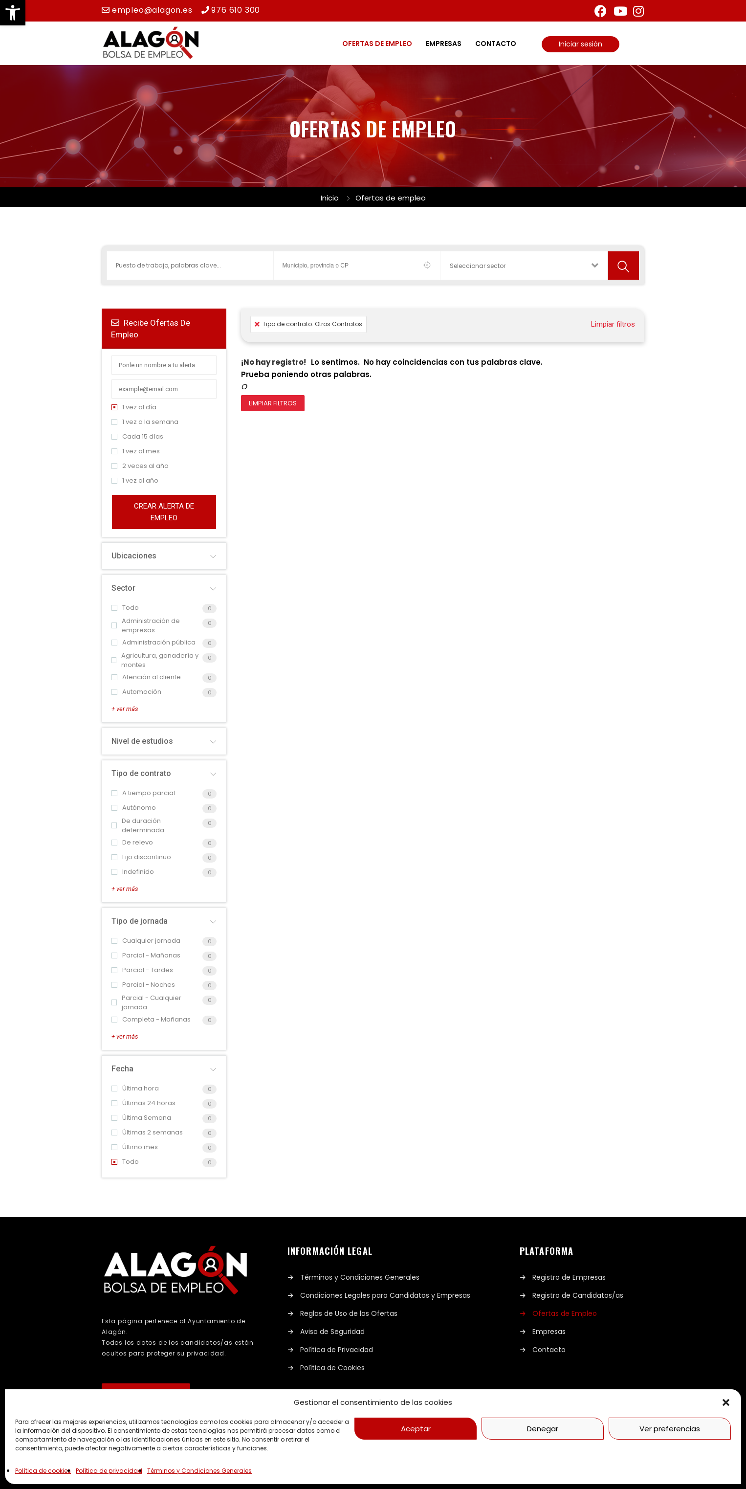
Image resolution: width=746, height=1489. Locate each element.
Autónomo (133, 807)
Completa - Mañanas (151, 1019)
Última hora (135, 1088)
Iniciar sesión (580, 44)
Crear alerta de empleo (164, 512)
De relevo (132, 842)
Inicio (330, 198)
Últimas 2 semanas (147, 1132)
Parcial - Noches (143, 984)
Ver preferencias (669, 1428)
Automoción (136, 691)
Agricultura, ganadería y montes (154, 660)
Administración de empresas (145, 625)
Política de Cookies (332, 1368)
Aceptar (416, 1428)
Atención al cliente (146, 677)
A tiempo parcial (143, 793)
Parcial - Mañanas (145, 955)
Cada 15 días (137, 436)
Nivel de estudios (142, 741)
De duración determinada (137, 825)
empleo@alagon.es (152, 10)
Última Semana (141, 1117)
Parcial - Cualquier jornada (146, 1002)
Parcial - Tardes (142, 970)
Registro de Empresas (569, 1277)
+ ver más (124, 708)
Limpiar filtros (613, 324)
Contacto (495, 43)
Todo (125, 607)
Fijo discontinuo (141, 857)
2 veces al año (140, 465)
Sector (123, 588)
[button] (12, 12)
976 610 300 (235, 10)
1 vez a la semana (144, 421)
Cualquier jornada (145, 940)
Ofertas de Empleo (564, 1313)
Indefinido (132, 871)
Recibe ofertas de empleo (150, 328)
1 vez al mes (135, 451)
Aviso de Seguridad (332, 1331)
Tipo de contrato (141, 773)
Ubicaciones (133, 555)
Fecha (122, 1068)
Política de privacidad (109, 1471)
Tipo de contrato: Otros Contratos (308, 324)
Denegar (542, 1428)
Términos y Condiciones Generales (199, 1471)
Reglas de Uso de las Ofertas (348, 1313)
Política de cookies (43, 1471)
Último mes (134, 1147)
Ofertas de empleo (377, 43)
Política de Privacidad (336, 1350)
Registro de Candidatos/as (577, 1295)
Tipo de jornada (139, 921)
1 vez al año (134, 480)
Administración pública (153, 642)
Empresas (443, 43)
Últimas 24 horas (143, 1103)
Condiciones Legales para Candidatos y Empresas (385, 1295)
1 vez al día (133, 407)
